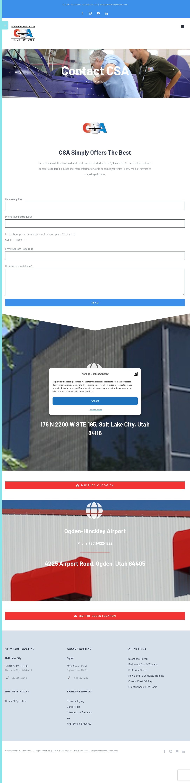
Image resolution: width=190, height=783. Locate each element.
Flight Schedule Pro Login (142, 686)
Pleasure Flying (75, 701)
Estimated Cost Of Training (143, 664)
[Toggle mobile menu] (183, 26)
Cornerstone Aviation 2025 (19, 750)
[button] (136, 373)
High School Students (79, 723)
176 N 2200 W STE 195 (16, 665)
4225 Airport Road (77, 665)
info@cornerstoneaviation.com (113, 4)
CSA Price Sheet (137, 670)
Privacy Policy (96, 409)
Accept (95, 400)
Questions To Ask (138, 658)
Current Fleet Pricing (140, 681)
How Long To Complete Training (146, 675)
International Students (79, 712)
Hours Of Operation (15, 701)
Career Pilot (73, 706)
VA (68, 717)
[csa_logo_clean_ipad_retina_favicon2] (95, 116)
